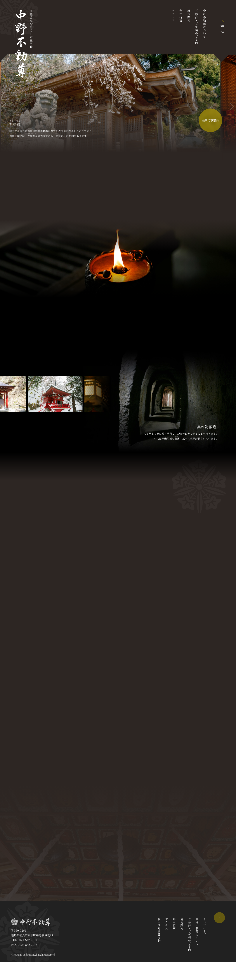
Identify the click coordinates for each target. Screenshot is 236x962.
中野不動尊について (204, 23)
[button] (231, 107)
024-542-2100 (28, 940)
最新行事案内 (210, 121)
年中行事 (181, 15)
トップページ (205, 927)
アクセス (173, 15)
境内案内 (189, 15)
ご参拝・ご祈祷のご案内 (197, 27)
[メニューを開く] (222, 10)
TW (222, 32)
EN (222, 26)
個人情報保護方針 (159, 930)
